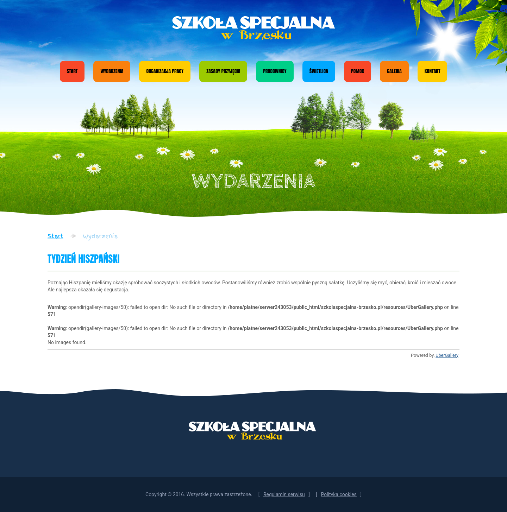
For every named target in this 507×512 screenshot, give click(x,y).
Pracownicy (275, 71)
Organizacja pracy (164, 71)
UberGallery (447, 355)
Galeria (394, 71)
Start (72, 71)
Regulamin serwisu (284, 494)
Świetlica (318, 71)
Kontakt (432, 71)
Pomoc (357, 71)
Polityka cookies (338, 494)
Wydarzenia (111, 71)
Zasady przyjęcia (223, 71)
